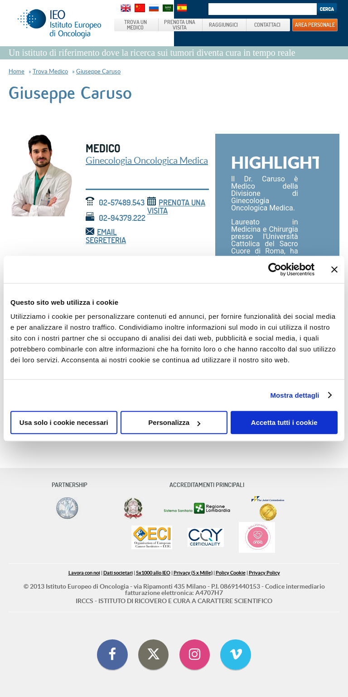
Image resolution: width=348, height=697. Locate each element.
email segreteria (106, 236)
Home (16, 71)
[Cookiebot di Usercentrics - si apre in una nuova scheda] (274, 269)
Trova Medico (50, 71)
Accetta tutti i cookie (284, 422)
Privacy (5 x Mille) (193, 572)
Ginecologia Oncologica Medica (147, 161)
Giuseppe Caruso (98, 71)
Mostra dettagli (294, 395)
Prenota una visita (176, 206)
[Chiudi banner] (334, 269)
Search (327, 9)
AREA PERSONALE (315, 24)
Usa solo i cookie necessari (63, 422)
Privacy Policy (264, 572)
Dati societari (118, 572)
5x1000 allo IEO (153, 572)
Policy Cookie (231, 572)
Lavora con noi (84, 572)
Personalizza (174, 422)
